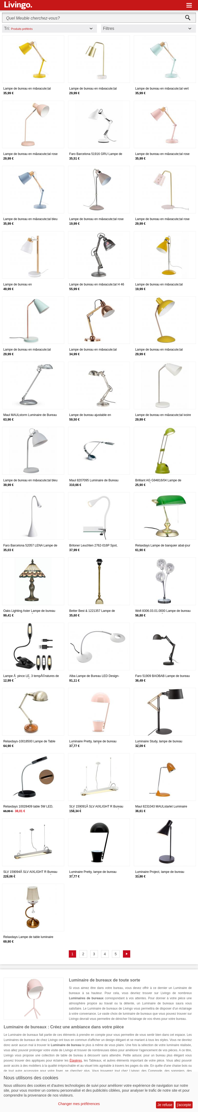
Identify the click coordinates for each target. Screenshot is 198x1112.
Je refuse (165, 1105)
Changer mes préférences (79, 1104)
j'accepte (184, 1105)
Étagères (76, 1060)
